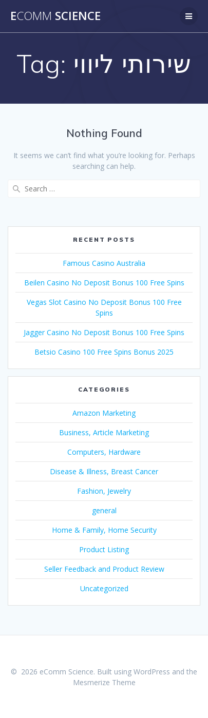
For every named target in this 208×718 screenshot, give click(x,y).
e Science (55, 16)
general (104, 510)
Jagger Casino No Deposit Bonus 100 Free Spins (104, 332)
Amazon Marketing (104, 413)
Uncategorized (104, 588)
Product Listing (104, 549)
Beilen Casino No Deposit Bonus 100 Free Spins (104, 282)
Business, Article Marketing (104, 432)
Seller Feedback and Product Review (104, 569)
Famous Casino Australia (104, 263)
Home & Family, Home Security (104, 530)
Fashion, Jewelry (104, 491)
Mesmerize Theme (104, 682)
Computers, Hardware (104, 452)
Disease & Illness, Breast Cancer (104, 471)
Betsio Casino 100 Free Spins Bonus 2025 (104, 352)
